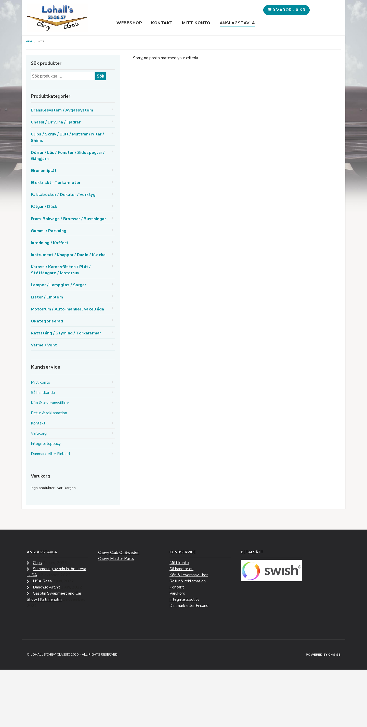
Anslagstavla (237, 23)
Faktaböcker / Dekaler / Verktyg (63, 194)
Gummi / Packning (48, 231)
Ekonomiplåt (44, 170)
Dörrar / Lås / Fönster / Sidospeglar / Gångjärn (68, 155)
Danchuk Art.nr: (46, 587)
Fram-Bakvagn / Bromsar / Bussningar (68, 219)
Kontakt (162, 23)
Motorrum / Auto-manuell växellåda (67, 309)
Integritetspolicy (46, 443)
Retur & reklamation (49, 413)
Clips (37, 563)
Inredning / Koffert (49, 243)
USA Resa (42, 581)
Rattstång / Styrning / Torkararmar (66, 333)
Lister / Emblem (47, 297)
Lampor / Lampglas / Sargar (58, 285)
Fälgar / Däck (44, 206)
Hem (29, 41)
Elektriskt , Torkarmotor (56, 182)
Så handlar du (43, 392)
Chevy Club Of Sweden (118, 552)
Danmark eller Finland (50, 454)
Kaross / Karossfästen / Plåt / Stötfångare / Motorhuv (61, 270)
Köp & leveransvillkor (50, 403)
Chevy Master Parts (116, 558)
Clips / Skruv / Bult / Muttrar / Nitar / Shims (67, 137)
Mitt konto (196, 23)
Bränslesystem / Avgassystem (62, 110)
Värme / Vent (44, 345)
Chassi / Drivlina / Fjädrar (56, 122)
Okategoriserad (47, 321)
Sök (100, 76)
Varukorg (39, 433)
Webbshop (129, 23)
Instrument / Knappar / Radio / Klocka (68, 255)
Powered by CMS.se (323, 655)
